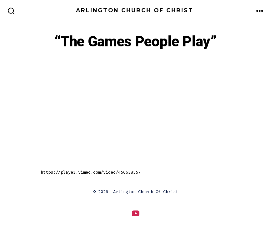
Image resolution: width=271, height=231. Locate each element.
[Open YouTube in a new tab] (135, 213)
